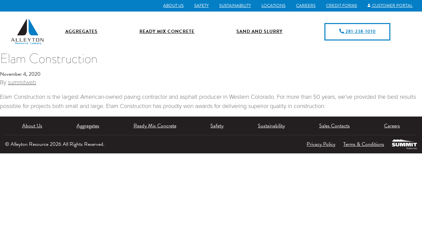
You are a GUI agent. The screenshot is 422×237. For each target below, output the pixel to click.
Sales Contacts (334, 126)
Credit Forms (341, 5)
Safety (201, 5)
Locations (273, 5)
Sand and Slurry (259, 31)
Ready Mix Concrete (167, 31)
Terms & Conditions (363, 144)
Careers (306, 5)
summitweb (22, 82)
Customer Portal (390, 5)
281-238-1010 (357, 31)
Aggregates (81, 31)
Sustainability (235, 5)
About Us (173, 5)
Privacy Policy (321, 144)
